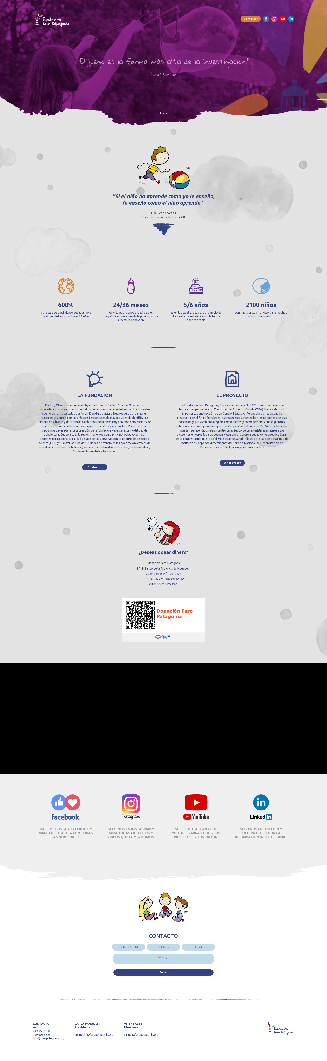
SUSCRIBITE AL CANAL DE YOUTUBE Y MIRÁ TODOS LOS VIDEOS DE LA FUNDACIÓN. (196, 833)
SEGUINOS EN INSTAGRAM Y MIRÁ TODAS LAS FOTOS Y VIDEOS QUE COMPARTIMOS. (131, 833)
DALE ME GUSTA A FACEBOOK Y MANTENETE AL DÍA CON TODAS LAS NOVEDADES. (66, 833)
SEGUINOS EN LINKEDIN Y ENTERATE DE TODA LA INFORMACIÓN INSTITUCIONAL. (261, 833)
